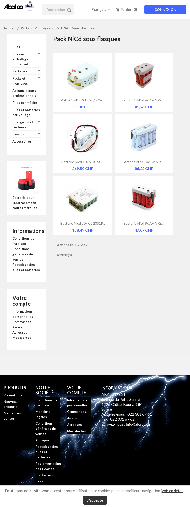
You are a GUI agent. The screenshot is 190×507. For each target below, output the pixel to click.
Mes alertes (21, 337)
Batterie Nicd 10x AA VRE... (144, 162)
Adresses (19, 332)
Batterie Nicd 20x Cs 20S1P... (82, 223)
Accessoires (22, 141)
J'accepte (95, 500)
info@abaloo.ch (138, 424)
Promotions (13, 395)
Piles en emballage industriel (20, 59)
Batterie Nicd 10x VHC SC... (82, 162)
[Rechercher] (58, 9)
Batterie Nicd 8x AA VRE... (144, 223)
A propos (42, 440)
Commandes (21, 322)
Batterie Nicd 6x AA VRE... (144, 100)
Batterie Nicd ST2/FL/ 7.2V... (82, 100)
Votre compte (21, 300)
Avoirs (17, 327)
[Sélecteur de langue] (101, 9)
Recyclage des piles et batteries (46, 452)
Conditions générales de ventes (22, 254)
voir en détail (172, 490)
